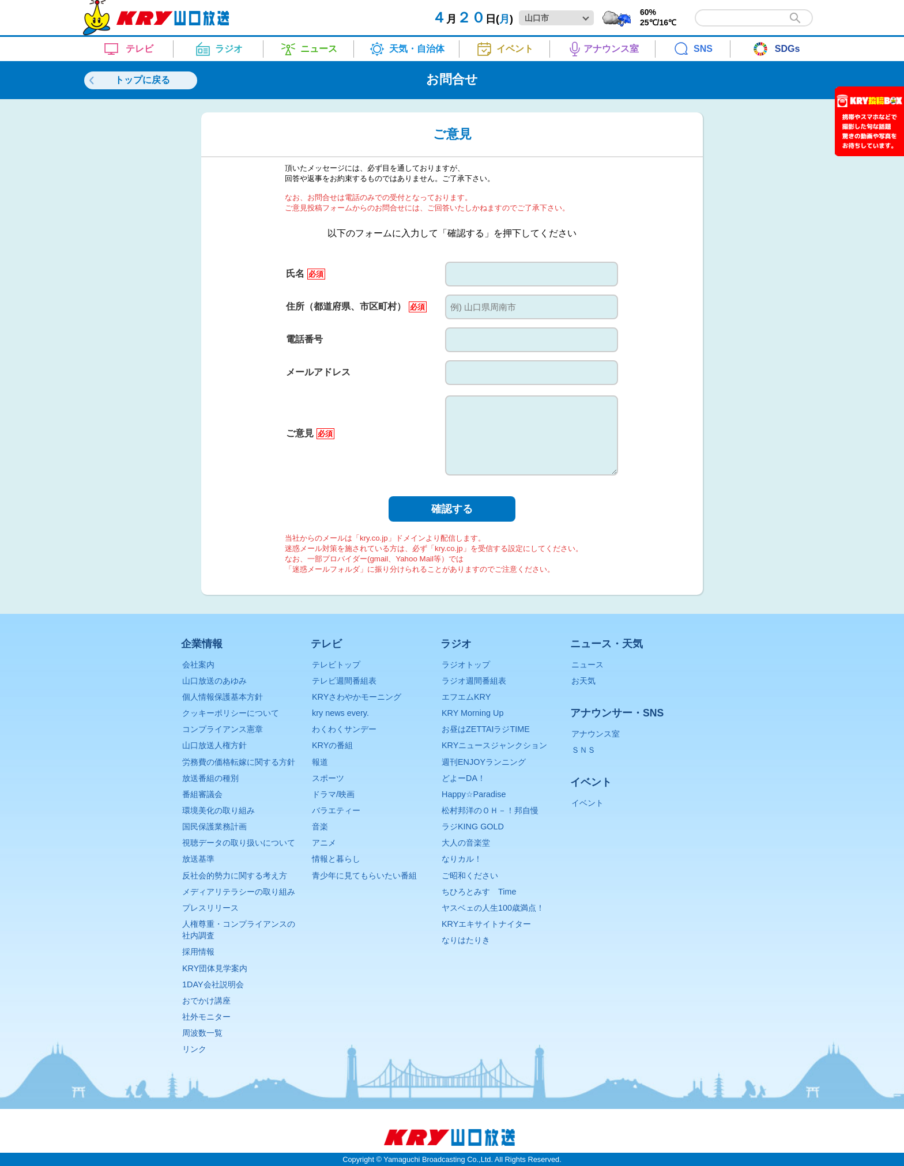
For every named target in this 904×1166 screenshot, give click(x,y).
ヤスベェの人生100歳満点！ (493, 907)
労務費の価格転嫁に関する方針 (238, 762)
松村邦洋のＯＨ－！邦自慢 (490, 810)
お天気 (583, 680)
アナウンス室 (595, 733)
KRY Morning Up (472, 713)
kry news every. (340, 713)
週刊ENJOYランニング (484, 762)
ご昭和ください (470, 875)
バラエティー (336, 810)
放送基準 (198, 858)
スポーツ (328, 778)
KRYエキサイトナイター (486, 924)
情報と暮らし (336, 858)
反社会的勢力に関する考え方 (234, 875)
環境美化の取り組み (218, 810)
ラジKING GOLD (473, 826)
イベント (587, 802)
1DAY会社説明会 (213, 984)
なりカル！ (462, 858)
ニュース (587, 664)
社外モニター (206, 1016)
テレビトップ (336, 664)
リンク (194, 1049)
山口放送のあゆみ (214, 680)
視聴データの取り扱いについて (238, 842)
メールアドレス (318, 372)
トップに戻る (142, 80)
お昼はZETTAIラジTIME (486, 729)
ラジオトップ (466, 664)
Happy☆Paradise (474, 794)
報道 (320, 762)
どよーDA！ (463, 778)
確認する (452, 509)
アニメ (324, 842)
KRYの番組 (332, 745)
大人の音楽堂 (466, 842)
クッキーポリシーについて (230, 713)
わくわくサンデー (344, 729)
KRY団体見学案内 (214, 968)
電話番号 (304, 339)
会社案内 (198, 664)
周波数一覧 (202, 1032)
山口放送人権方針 (214, 745)
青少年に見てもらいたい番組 (364, 875)
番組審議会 (202, 794)
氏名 (305, 273)
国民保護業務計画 (214, 826)
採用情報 (198, 951)
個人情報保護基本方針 (222, 696)
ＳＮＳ (583, 749)
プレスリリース (210, 907)
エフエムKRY (466, 696)
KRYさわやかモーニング (356, 696)
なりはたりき (466, 940)
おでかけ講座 (206, 1000)
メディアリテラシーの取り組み (238, 891)
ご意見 (310, 433)
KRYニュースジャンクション (494, 745)
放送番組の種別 (210, 778)
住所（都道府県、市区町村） (356, 306)
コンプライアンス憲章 (222, 729)
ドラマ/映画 (333, 794)
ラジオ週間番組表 (474, 680)
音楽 (320, 826)
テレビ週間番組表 (344, 680)
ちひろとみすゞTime (479, 891)
